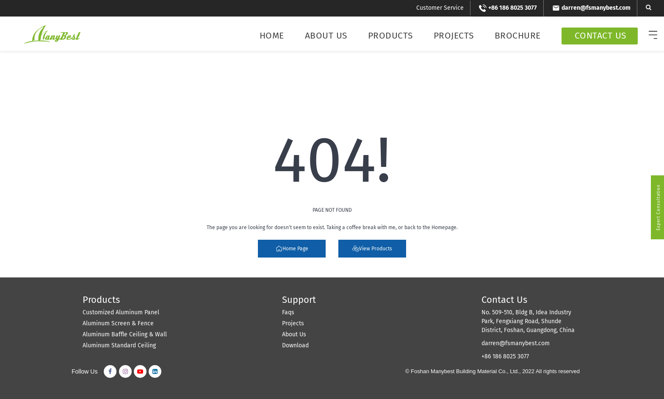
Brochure (518, 35)
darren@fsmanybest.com (515, 343)
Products (390, 35)
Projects (454, 35)
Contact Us (600, 35)
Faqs (288, 312)
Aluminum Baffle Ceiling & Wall (125, 334)
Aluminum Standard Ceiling (119, 345)
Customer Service (440, 7)
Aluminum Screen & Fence (118, 323)
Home (272, 35)
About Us (326, 35)
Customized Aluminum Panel (121, 312)
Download (295, 345)
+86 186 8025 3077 (505, 356)
